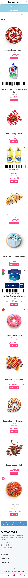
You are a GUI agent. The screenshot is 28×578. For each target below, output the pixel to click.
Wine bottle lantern (14, 335)
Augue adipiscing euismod (14, 50)
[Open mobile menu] (1, 2)
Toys (14, 506)
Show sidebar (7, 20)
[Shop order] (26, 20)
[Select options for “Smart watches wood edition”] (14, 264)
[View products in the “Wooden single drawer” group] (14, 387)
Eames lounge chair (14, 133)
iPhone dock (14, 504)
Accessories (14, 94)
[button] (14, 58)
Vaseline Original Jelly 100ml (14, 296)
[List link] (14, 545)
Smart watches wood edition (14, 256)
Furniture (14, 52)
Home (2, 15)
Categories (13, 10)
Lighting (14, 259)
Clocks (14, 217)
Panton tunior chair (14, 215)
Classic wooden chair (14, 465)
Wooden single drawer (14, 379)
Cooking (14, 423)
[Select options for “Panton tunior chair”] (14, 223)
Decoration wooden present (14, 421)
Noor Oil (14, 173)
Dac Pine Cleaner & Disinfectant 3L (14, 90)
